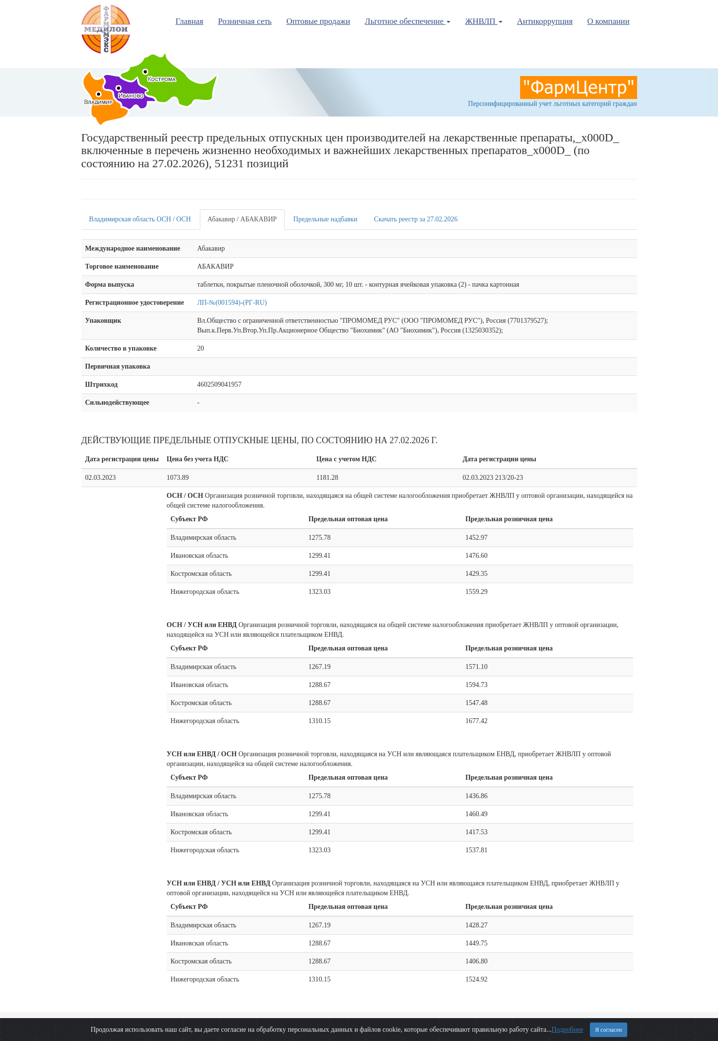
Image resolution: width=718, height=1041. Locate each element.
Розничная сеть (245, 21)
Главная (189, 21)
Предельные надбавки (325, 219)
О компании (608, 21)
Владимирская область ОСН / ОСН (140, 219)
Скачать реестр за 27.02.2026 (416, 219)
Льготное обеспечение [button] (407, 21)
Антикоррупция (545, 21)
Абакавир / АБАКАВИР (242, 219)
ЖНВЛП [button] (483, 21)
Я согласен (608, 1029)
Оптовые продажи (318, 21)
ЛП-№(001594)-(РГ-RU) (232, 302)
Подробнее (567, 1029)
